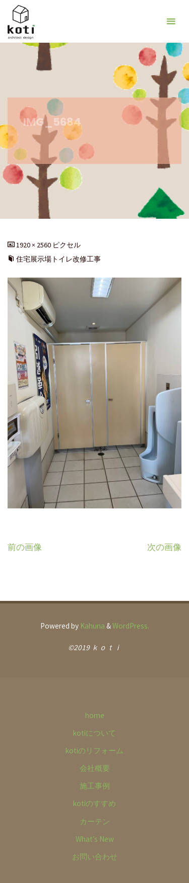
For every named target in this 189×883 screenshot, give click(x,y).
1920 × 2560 (34, 244)
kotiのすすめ (94, 803)
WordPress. (130, 626)
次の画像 (164, 547)
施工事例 (95, 785)
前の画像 (25, 547)
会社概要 (95, 768)
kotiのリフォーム (94, 750)
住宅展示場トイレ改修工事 (58, 258)
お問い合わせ (94, 856)
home (94, 715)
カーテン (95, 821)
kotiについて (94, 733)
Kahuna (92, 626)
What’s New (95, 839)
